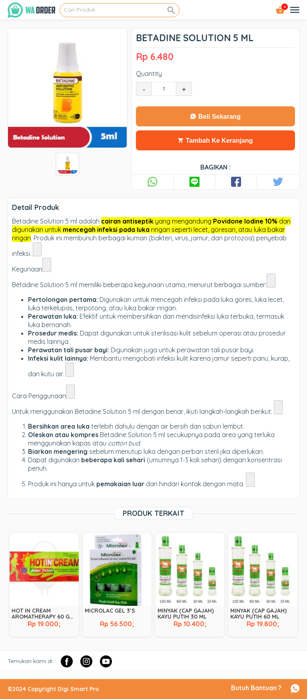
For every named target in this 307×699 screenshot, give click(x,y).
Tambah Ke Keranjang (215, 140)
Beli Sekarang (215, 116)
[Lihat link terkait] (37, 249)
